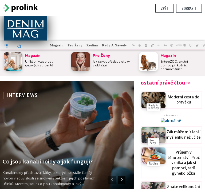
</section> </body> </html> (102, 102)
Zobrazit (189, 8)
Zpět (164, 8)
